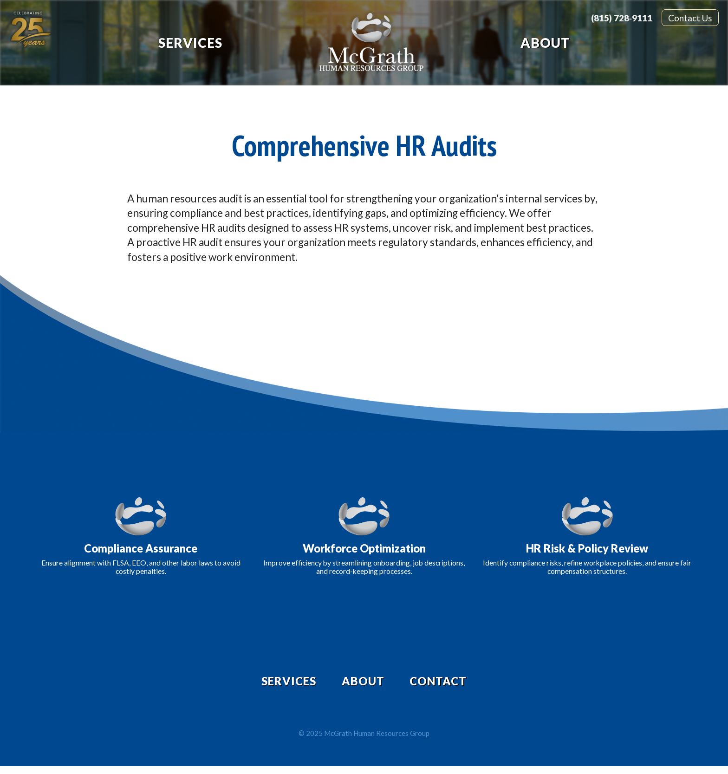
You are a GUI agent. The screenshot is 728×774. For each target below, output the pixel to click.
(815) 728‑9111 (621, 18)
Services (190, 43)
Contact (451, 685)
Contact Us (690, 18)
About (545, 43)
